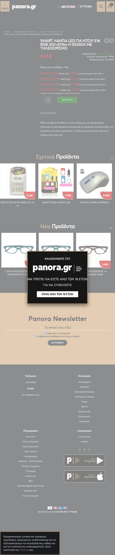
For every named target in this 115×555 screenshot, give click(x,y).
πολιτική (24, 549)
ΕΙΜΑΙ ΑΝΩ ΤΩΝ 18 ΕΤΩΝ (57, 294)
